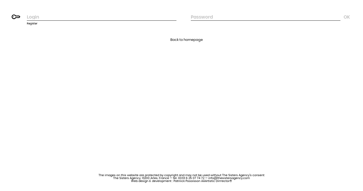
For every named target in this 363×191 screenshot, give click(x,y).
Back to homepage (186, 40)
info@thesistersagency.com (229, 178)
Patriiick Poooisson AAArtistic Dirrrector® (203, 181)
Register (32, 23)
